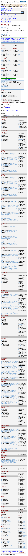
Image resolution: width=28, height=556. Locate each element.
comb (7, 110)
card (17, 110)
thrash (12, 110)
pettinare (7, 107)
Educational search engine (13, 6)
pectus (13, 41)
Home (2, 6)
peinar (8, 115)
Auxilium (23, 6)
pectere (14, 551)
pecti (13, 38)
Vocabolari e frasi (6, 22)
